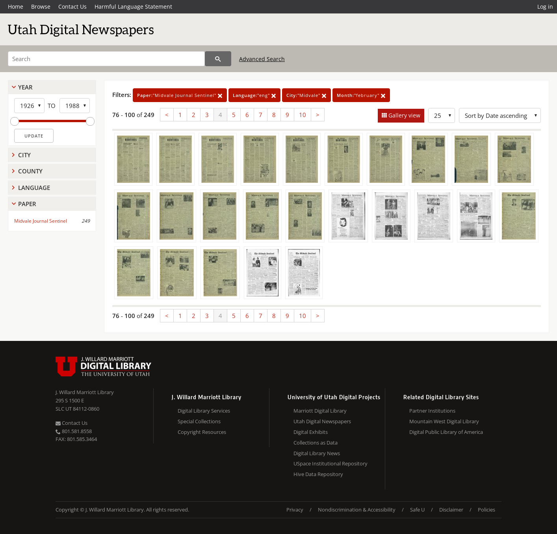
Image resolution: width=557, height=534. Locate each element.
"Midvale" (306, 95)
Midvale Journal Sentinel (40, 221)
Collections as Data (315, 442)
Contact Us (72, 6)
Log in (545, 6)
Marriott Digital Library (320, 410)
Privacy (294, 509)
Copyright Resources (202, 431)
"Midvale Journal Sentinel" (180, 95)
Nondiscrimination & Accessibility (356, 509)
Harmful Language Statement (133, 6)
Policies (486, 509)
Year (25, 87)
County (30, 171)
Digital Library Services (204, 410)
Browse (40, 6)
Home (15, 6)
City (24, 155)
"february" (361, 95)
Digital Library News (316, 453)
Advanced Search (262, 59)
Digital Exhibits (310, 431)
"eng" (254, 95)
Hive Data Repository (318, 474)
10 (302, 115)
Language (34, 188)
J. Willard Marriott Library (85, 392)
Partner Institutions (432, 410)
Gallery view (403, 115)
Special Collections (199, 421)
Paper (27, 204)
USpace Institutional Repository (330, 463)
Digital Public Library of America (446, 431)
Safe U (417, 509)
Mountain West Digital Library (444, 421)
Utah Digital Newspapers (322, 421)
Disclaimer (451, 509)
